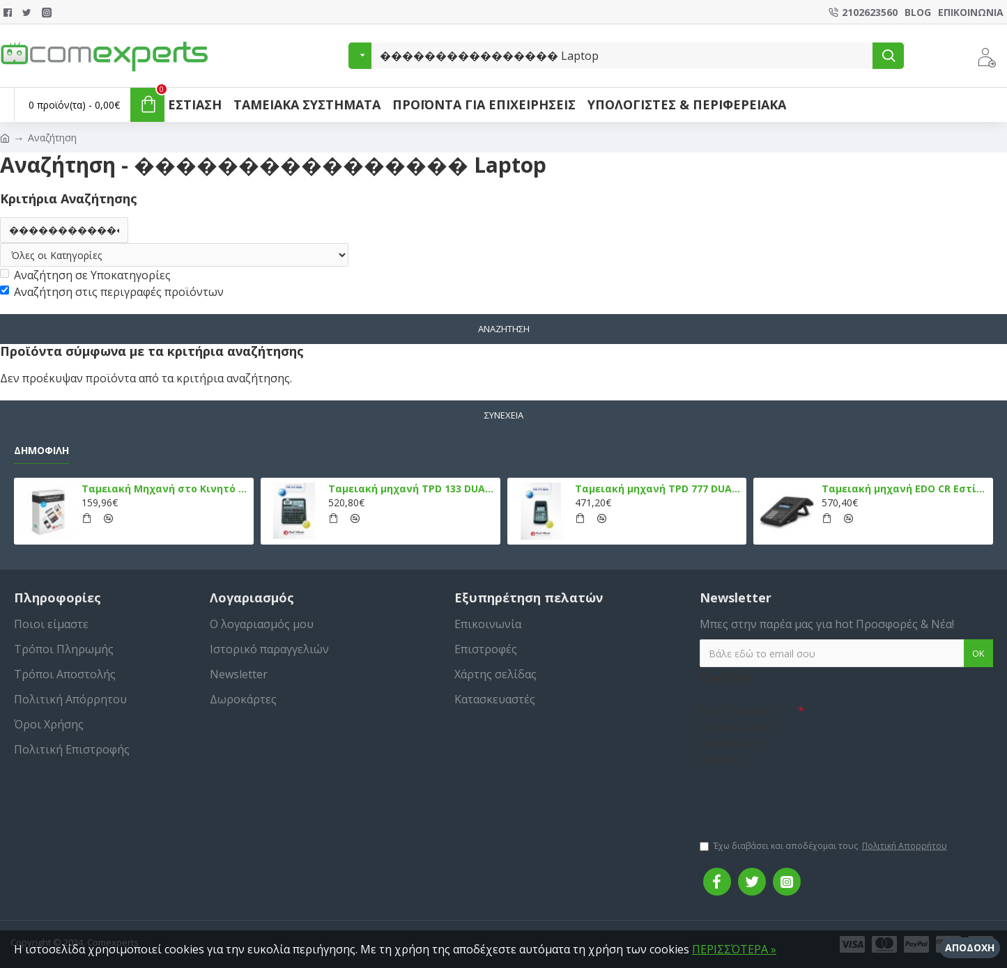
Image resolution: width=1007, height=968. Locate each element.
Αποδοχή (969, 947)
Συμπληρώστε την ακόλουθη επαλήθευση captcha (737, 735)
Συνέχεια (503, 415)
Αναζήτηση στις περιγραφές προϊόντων (112, 292)
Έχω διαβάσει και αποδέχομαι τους (824, 847)
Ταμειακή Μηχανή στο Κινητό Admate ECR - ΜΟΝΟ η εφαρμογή (165, 489)
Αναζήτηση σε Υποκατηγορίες (85, 275)
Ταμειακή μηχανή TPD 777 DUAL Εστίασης (658, 489)
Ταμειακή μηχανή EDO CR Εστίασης (905, 489)
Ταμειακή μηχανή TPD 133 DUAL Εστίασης (411, 489)
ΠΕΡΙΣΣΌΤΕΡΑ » (734, 949)
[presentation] (797, 797)
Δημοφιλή (41, 450)
